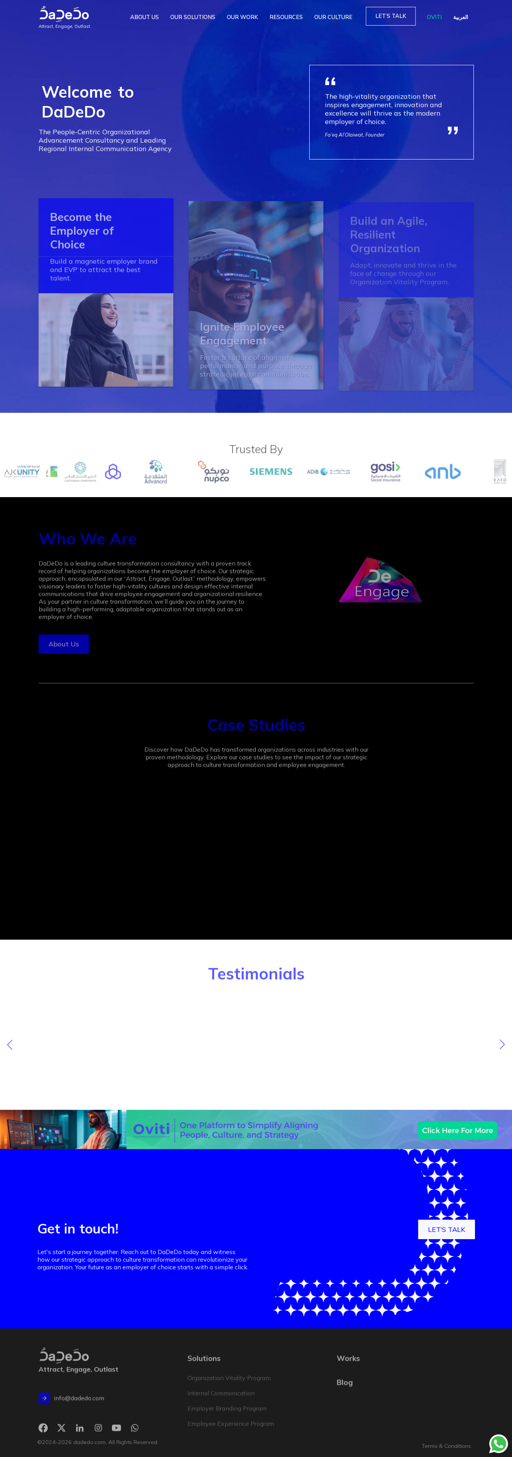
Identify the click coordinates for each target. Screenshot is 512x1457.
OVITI (434, 17)
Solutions (204, 1366)
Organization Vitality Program (229, 1386)
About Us (63, 652)
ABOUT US (144, 17)
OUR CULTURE (333, 17)
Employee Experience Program (230, 1432)
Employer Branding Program (226, 1416)
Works (348, 1366)
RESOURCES (286, 17)
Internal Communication (221, 1401)
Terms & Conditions (463, 1446)
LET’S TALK (390, 16)
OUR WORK (242, 17)
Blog (345, 1390)
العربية (460, 17)
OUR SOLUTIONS (192, 17)
